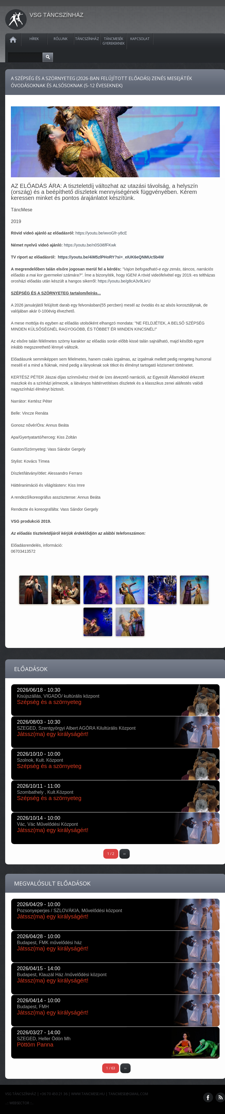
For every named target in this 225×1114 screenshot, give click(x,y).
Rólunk (60, 38)
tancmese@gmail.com (128, 1093)
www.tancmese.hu (88, 1093)
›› (124, 853)
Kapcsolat (140, 38)
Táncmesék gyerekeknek (113, 41)
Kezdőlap (13, 39)
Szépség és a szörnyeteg (49, 702)
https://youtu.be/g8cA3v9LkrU (124, 281)
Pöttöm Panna (35, 1044)
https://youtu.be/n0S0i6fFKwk (90, 245)
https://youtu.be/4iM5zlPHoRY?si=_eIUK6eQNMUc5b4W (111, 257)
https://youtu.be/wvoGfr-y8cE (101, 233)
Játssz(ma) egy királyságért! (52, 734)
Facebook (208, 1097)
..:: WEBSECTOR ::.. (19, 1103)
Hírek (34, 38)
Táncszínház (87, 38)
